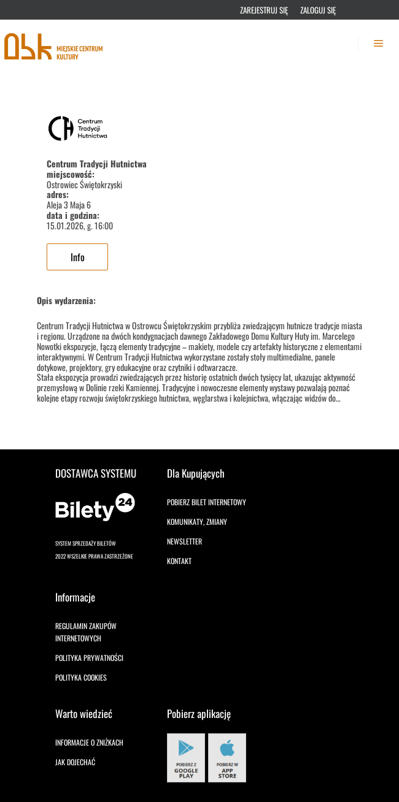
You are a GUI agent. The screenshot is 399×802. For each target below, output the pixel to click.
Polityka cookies (81, 677)
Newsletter (184, 541)
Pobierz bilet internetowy (206, 502)
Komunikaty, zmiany (197, 521)
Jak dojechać (75, 762)
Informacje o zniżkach (89, 742)
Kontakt (179, 561)
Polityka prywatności (89, 657)
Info (78, 257)
